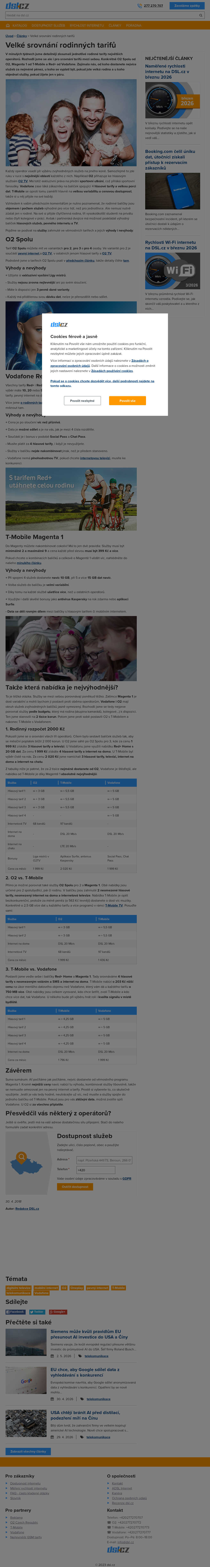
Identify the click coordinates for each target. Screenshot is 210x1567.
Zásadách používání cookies (112, 371)
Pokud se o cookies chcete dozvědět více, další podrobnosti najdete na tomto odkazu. (102, 383)
